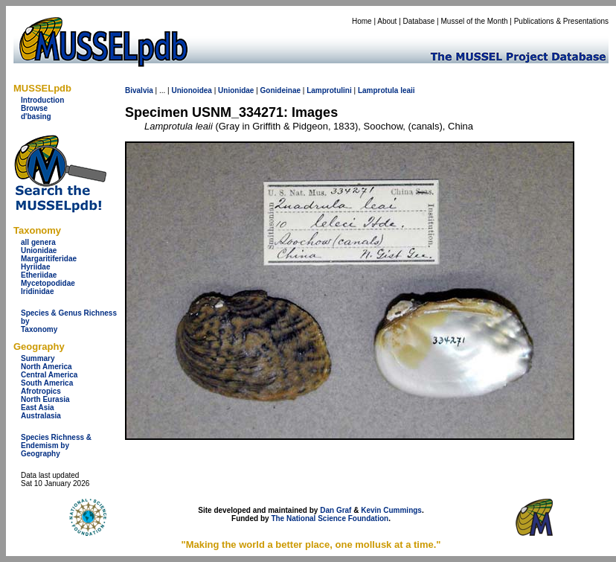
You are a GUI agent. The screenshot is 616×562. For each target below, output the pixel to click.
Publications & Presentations (561, 21)
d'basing (36, 116)
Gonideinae (280, 90)
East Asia (37, 407)
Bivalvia (139, 90)
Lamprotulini (329, 90)
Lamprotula (378, 90)
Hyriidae (35, 267)
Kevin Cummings (391, 510)
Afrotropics (41, 391)
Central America (49, 375)
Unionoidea (191, 90)
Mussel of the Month (474, 21)
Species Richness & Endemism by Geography (56, 445)
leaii (407, 90)
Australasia (41, 416)
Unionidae (39, 250)
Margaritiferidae (49, 259)
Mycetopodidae (48, 283)
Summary (38, 358)
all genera (38, 242)
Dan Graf (335, 510)
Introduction (42, 100)
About (387, 21)
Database (419, 21)
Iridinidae (37, 291)
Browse (34, 108)
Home (362, 21)
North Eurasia (45, 399)
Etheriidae (39, 275)
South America (47, 383)
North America (46, 367)
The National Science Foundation (329, 518)
